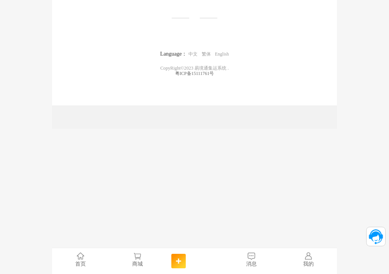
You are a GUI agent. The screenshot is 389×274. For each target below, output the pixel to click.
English (222, 54)
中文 (193, 54)
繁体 (206, 54)
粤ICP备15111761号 (194, 73)
